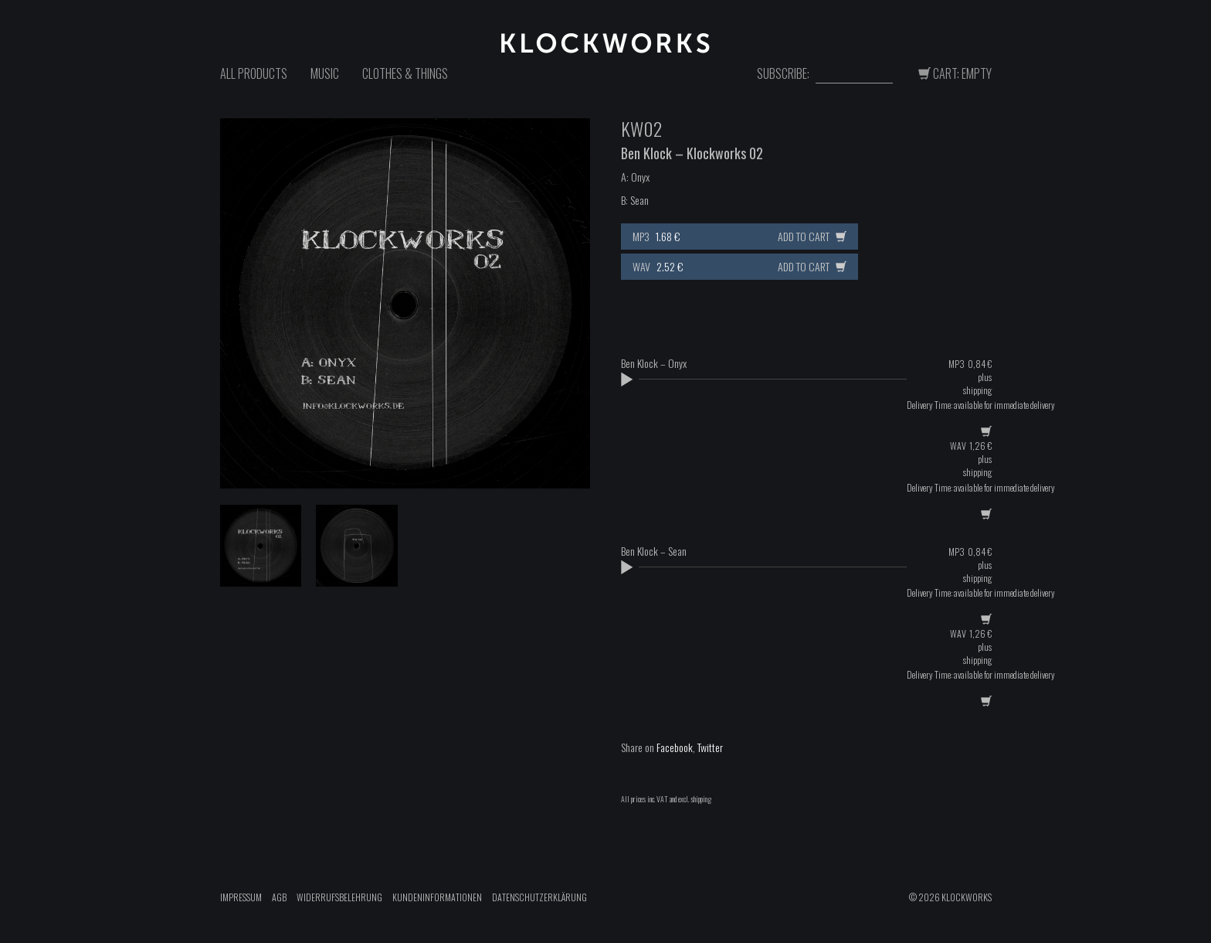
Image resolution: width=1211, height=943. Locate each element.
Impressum (241, 897)
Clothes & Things (405, 73)
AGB (279, 897)
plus (985, 376)
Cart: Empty (955, 73)
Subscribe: (783, 74)
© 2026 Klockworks (950, 897)
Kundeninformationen (437, 897)
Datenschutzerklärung (539, 897)
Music (324, 73)
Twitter (710, 747)
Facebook (674, 747)
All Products (253, 73)
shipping (977, 390)
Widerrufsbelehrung (339, 897)
